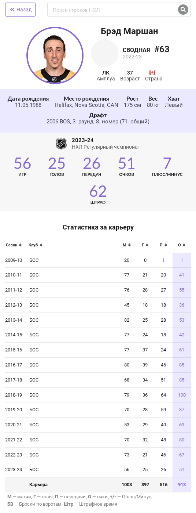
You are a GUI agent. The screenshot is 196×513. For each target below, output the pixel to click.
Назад (20, 9)
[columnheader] (15, 247)
